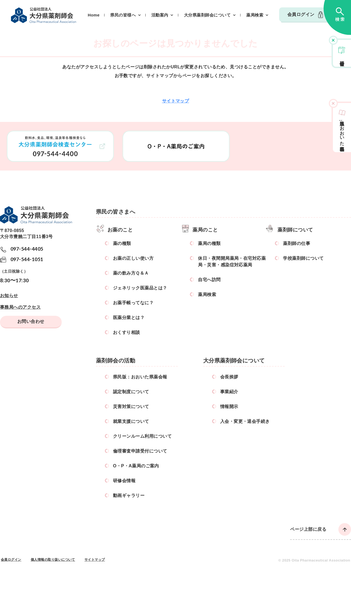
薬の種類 (122, 243)
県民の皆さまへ (115, 212)
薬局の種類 (209, 243)
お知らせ (9, 295)
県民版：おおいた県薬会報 (140, 377)
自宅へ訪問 (209, 279)
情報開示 (229, 406)
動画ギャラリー (129, 495)
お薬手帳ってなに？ (133, 302)
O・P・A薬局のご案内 (136, 465)
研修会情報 (124, 480)
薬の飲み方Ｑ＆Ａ (131, 273)
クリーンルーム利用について (142, 436)
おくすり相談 (126, 332)
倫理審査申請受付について (140, 451)
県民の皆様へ (123, 15)
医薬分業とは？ (129, 317)
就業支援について (131, 421)
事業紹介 (229, 391)
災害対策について (131, 406)
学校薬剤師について (303, 258)
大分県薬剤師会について (207, 15)
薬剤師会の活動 (115, 361)
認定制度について (131, 391)
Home (94, 15)
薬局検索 (254, 15)
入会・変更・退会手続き (245, 421)
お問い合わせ (30, 321)
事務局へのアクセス (20, 307)
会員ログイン (301, 14)
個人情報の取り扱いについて (53, 560)
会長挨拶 (229, 377)
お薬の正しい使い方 (133, 258)
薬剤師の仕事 (296, 243)
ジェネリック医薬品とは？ (140, 288)
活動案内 (159, 15)
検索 (337, 17)
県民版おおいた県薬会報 (342, 131)
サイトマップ (175, 101)
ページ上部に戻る (308, 529)
